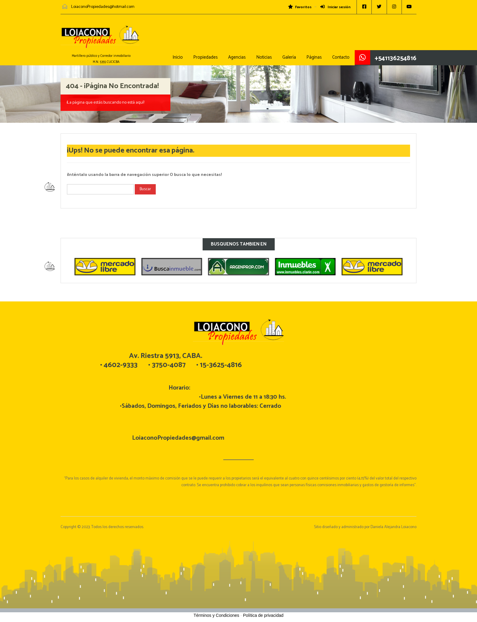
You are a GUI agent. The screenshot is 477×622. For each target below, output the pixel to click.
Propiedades (205, 57)
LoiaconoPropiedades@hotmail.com (102, 6)
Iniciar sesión (334, 7)
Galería (289, 57)
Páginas (314, 57)
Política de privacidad (263, 615)
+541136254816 (395, 58)
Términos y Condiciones (216, 615)
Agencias (237, 57)
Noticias (264, 57)
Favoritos (299, 7)
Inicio (177, 57)
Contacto (341, 57)
